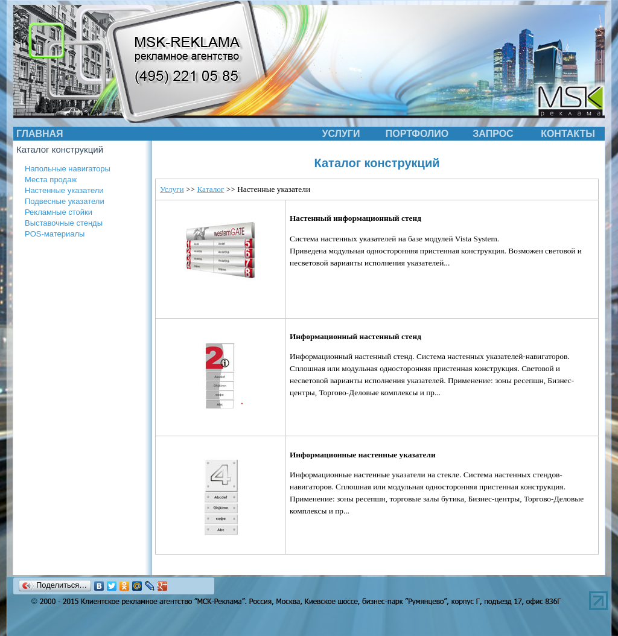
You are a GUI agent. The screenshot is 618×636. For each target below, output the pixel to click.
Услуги (172, 189)
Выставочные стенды (64, 222)
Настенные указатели (64, 190)
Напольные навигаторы (67, 168)
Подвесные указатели (64, 201)
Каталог (210, 189)
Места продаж (51, 179)
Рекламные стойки (58, 212)
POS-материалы (54, 233)
